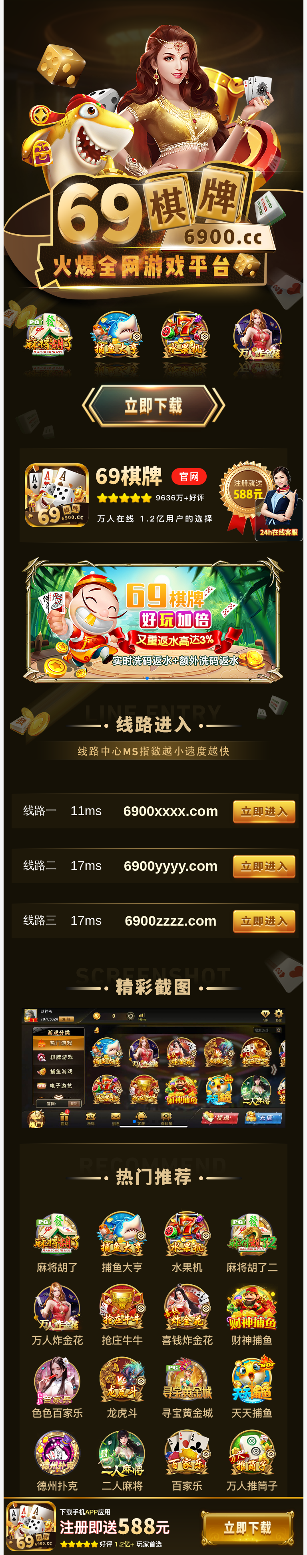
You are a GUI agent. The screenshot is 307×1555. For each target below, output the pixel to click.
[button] (147, 678)
